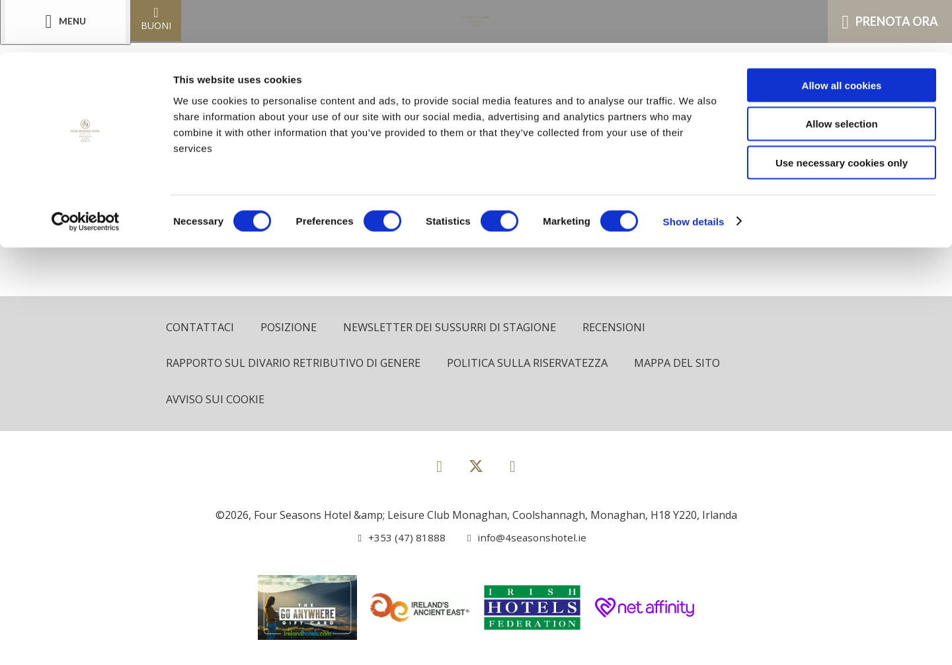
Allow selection (841, 71)
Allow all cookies (842, 32)
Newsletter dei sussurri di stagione (456, 327)
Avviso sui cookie (217, 401)
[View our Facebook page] (439, 467)
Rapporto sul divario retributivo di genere (297, 364)
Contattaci (201, 327)
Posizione (291, 327)
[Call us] (400, 538)
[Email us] (521, 538)
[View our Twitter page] (476, 473)
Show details (694, 169)
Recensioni (624, 327)
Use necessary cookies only (841, 110)
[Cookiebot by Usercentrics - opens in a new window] (85, 169)
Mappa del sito (690, 364)
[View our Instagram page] (513, 467)
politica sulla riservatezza (536, 364)
